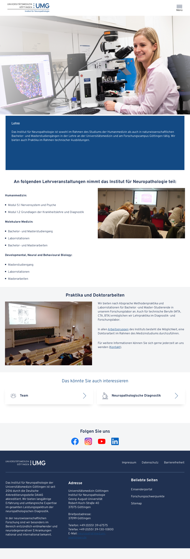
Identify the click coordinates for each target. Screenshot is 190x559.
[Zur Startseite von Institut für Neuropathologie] (25, 463)
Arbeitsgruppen (118, 329)
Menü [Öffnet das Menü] (179, 10)
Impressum (129, 463)
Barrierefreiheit (174, 463)
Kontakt (115, 347)
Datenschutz (150, 463)
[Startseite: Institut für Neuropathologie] (28, 8)
